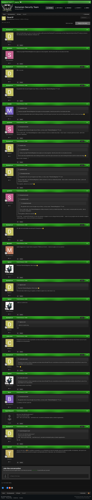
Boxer (9, 392)
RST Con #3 (59, 7)
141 (9, 277)
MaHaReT (9, 243)
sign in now (34, 470)
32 (9, 44)
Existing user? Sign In (7, 2)
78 (9, 63)
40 (9, 351)
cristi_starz (10, 336)
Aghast (9, 262)
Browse (69, 7)
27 (9, 461)
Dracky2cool (11, 19)
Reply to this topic (82, 23)
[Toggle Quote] (18, 108)
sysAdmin (9, 48)
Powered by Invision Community (83, 497)
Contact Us (15, 497)
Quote (21, 45)
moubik (9, 104)
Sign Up (17, 2)
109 (9, 407)
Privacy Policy (9, 497)
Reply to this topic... (15, 476)
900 (9, 258)
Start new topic (69, 23)
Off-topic (26, 19)
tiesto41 (9, 447)
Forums (50, 7)
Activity (78, 7)
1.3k (9, 118)
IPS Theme (3, 496)
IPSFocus (9, 496)
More (87, 7)
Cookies (21, 497)
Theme (3, 497)
